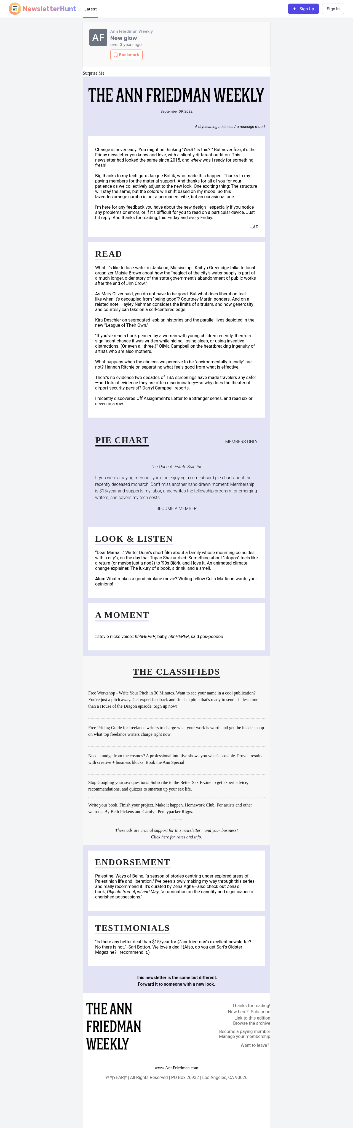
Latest (90, 9)
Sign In (333, 8)
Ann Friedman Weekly (131, 31)
